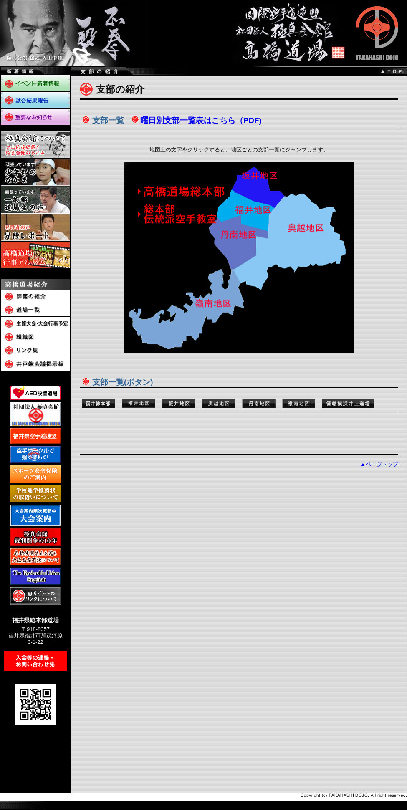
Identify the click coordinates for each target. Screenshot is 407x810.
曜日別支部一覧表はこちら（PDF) (201, 120)
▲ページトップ (379, 464)
